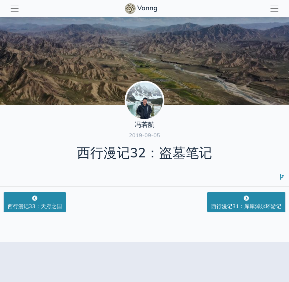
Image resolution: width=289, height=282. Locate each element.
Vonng (142, 9)
